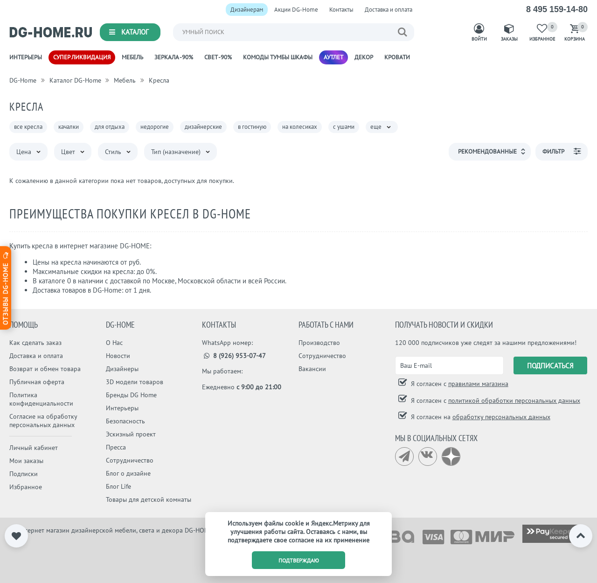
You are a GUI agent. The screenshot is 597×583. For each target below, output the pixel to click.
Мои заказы (26, 461)
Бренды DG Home (131, 395)
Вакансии (312, 369)
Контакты (341, 10)
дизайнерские (203, 127)
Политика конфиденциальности (41, 399)
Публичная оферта (36, 382)
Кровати (397, 57)
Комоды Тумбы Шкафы (277, 57)
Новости (118, 355)
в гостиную (252, 127)
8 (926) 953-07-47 (234, 355)
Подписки (23, 474)
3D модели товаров (134, 382)
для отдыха (110, 127)
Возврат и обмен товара (45, 369)
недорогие (154, 127)
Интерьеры (25, 57)
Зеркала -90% (173, 57)
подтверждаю (298, 560)
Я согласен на (479, 417)
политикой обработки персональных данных (514, 400)
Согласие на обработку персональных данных (43, 420)
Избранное (25, 487)
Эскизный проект (131, 434)
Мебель (132, 57)
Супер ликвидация (82, 57)
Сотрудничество (129, 460)
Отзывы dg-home (5, 288)
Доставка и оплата (388, 10)
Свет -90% (218, 57)
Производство (319, 342)
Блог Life (118, 486)
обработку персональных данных (501, 417)
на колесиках (299, 127)
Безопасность (125, 421)
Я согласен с (458, 383)
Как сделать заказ (35, 342)
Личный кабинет (33, 447)
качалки (68, 127)
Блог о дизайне (128, 473)
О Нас (114, 342)
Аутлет (333, 57)
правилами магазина (478, 383)
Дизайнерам (246, 10)
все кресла (28, 127)
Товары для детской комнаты (148, 499)
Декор (363, 57)
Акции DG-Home (296, 10)
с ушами (343, 127)
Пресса (116, 447)
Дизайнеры (122, 369)
